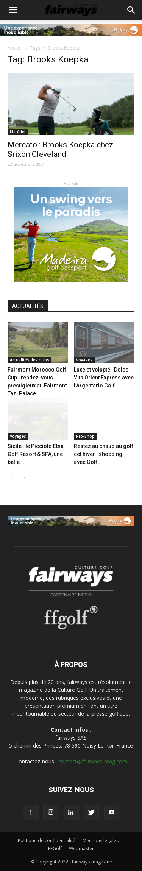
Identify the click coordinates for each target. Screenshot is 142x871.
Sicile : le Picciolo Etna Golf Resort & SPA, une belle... (36, 454)
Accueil (15, 48)
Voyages (84, 359)
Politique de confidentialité (46, 840)
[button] (131, 10)
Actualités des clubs (29, 359)
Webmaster (81, 848)
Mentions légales (101, 840)
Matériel (17, 131)
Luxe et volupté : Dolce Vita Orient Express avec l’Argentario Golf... (104, 378)
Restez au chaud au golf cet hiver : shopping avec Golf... (103, 454)
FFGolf (55, 848)
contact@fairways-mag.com (92, 761)
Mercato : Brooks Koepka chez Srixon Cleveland (60, 149)
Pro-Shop (85, 436)
